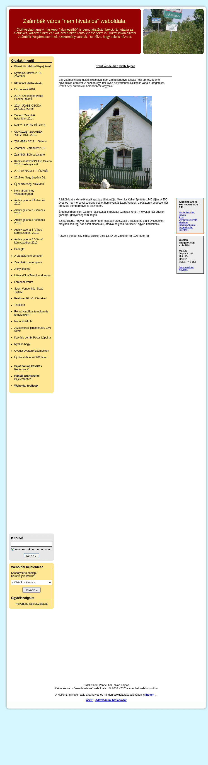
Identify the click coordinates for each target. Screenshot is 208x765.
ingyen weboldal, (187, 225)
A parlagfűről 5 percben (28, 255)
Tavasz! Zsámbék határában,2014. (24, 117)
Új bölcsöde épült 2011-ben (30, 357)
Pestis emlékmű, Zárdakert (30, 298)
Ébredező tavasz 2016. (28, 82)
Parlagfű (19, 249)
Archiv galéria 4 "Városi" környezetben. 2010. (29, 231)
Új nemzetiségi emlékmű (29, 184)
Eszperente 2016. (25, 89)
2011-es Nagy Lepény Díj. (30, 177)
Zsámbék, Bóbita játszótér (30, 154)
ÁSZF (89, 700)
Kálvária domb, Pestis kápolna (32, 337)
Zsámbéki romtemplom (28, 262)
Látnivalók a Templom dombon (32, 275)
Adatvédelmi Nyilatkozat (111, 700)
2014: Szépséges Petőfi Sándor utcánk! (28, 97)
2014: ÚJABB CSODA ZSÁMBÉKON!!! (27, 107)
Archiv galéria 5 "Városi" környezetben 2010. (29, 241)
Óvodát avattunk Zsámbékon (31, 350)
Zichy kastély (22, 268)
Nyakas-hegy (22, 344)
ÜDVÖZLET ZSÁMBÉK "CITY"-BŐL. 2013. (28, 133)
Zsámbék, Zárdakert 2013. (30, 148)
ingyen (149, 694)
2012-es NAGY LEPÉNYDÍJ (31, 171)
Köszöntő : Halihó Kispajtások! (32, 66)
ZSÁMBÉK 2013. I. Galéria (30, 141)
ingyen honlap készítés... (186, 228)
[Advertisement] (27, 463)
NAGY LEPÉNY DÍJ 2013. (30, 125)
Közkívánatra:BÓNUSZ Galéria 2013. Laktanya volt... (33, 163)
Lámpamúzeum (23, 282)
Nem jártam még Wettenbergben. (24, 192)
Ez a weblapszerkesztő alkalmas (188, 220)
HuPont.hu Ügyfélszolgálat (31, 603)
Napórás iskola (23, 321)
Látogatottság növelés (186, 268)
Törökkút (19, 305)
